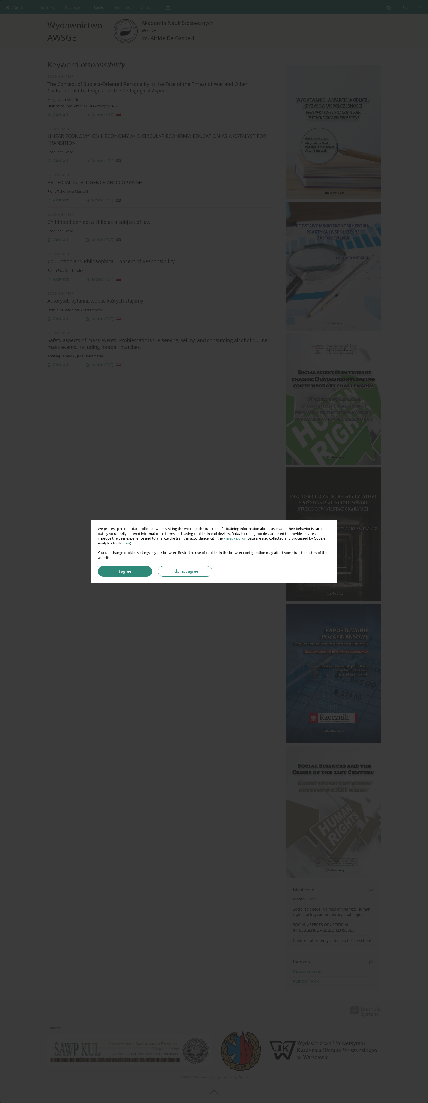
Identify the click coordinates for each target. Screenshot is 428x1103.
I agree (125, 571)
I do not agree (185, 571)
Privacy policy (235, 538)
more (125, 543)
